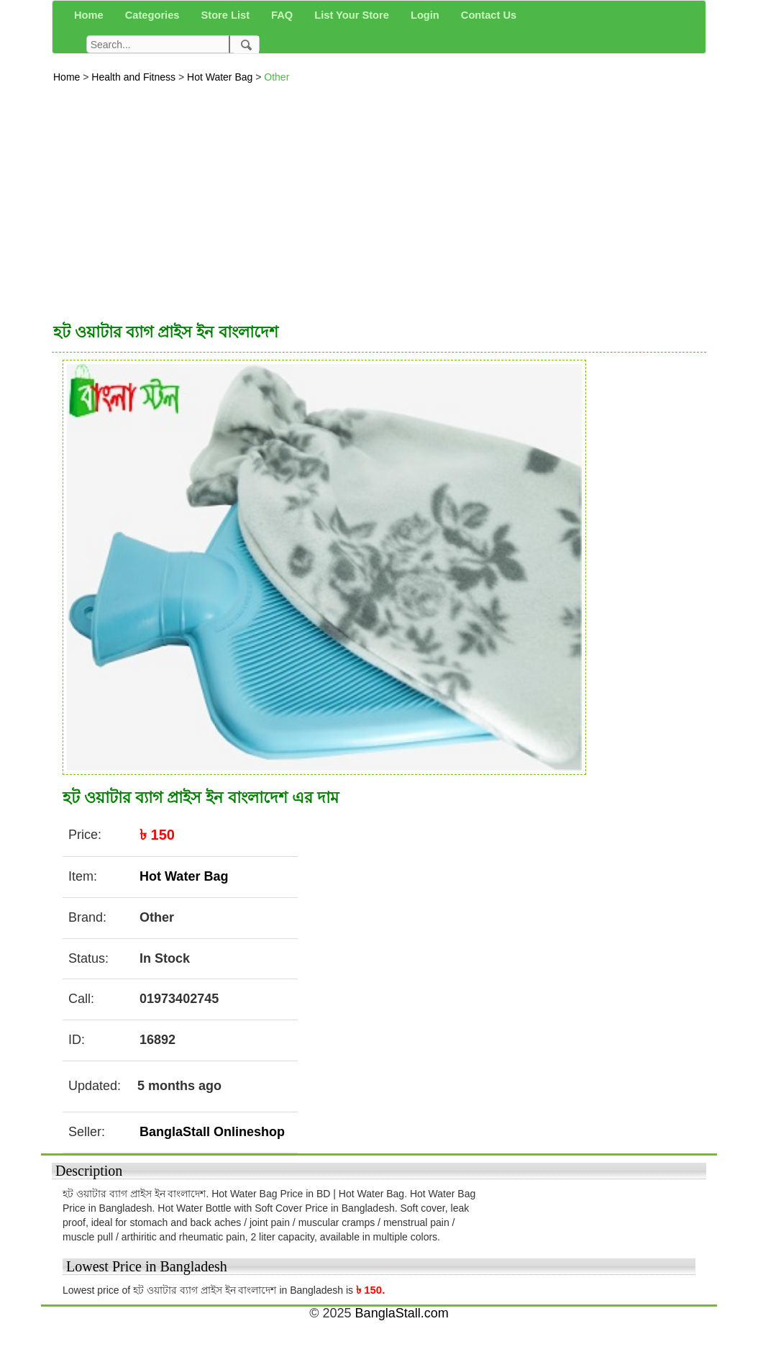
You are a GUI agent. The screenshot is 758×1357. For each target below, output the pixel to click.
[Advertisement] (379, 199)
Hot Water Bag (221, 77)
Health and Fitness (134, 77)
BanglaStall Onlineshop (212, 1132)
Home (68, 77)
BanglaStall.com (402, 1313)
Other (276, 77)
